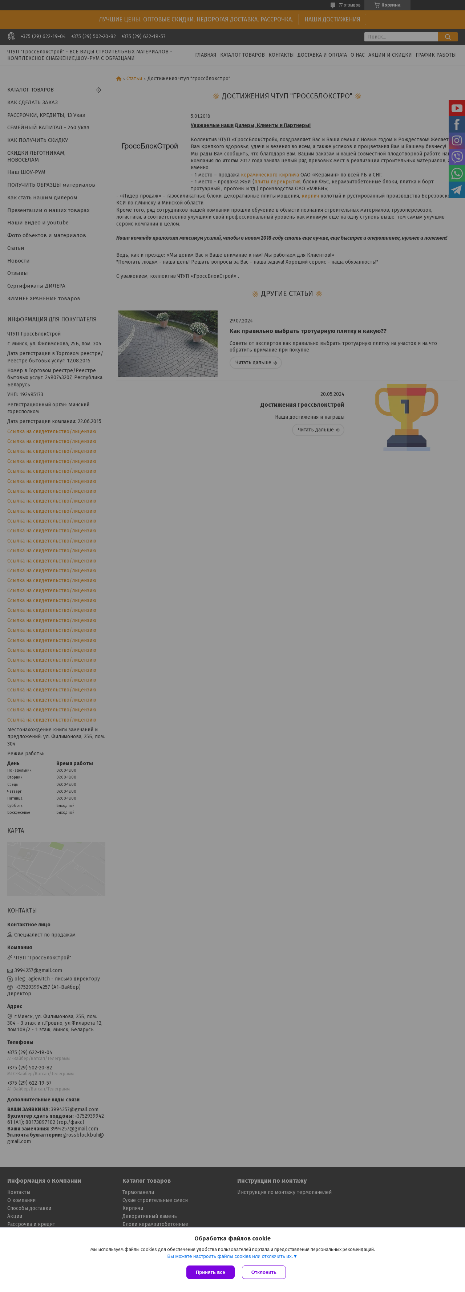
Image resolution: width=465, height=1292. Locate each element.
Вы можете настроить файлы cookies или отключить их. (230, 1256)
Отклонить (263, 1272)
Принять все (210, 1272)
